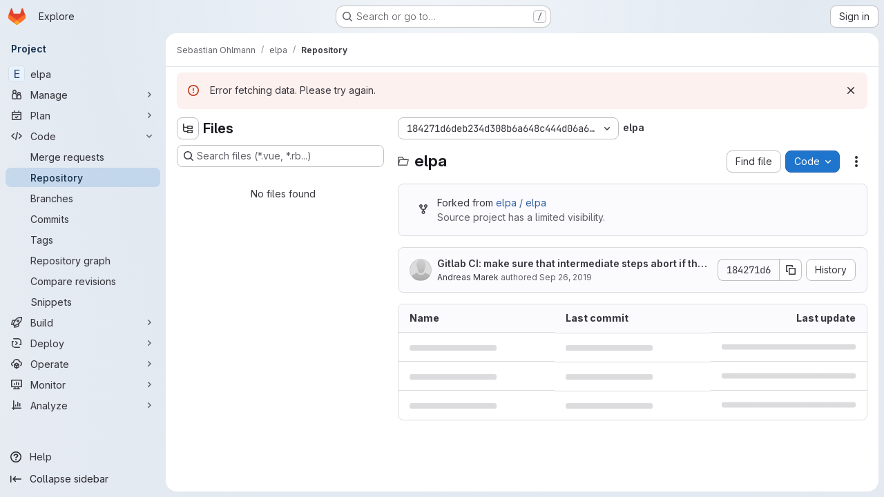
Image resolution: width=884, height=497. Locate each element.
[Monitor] (83, 384)
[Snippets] (83, 301)
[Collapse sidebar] (83, 479)
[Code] (83, 136)
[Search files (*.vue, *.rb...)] (280, 156)
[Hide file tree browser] (188, 128)
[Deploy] (83, 343)
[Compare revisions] (83, 281)
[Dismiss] (851, 90)
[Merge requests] (83, 156)
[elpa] (83, 74)
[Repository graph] (83, 260)
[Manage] (83, 94)
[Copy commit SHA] (791, 270)
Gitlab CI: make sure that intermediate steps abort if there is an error (572, 264)
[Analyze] (83, 405)
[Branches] (83, 198)
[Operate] (83, 363)
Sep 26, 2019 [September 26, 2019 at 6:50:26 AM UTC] (565, 277)
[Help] (83, 457)
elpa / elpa (521, 202)
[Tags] (83, 239)
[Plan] (83, 115)
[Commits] (83, 218)
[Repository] (83, 177)
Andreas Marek (468, 277)
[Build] (83, 322)
